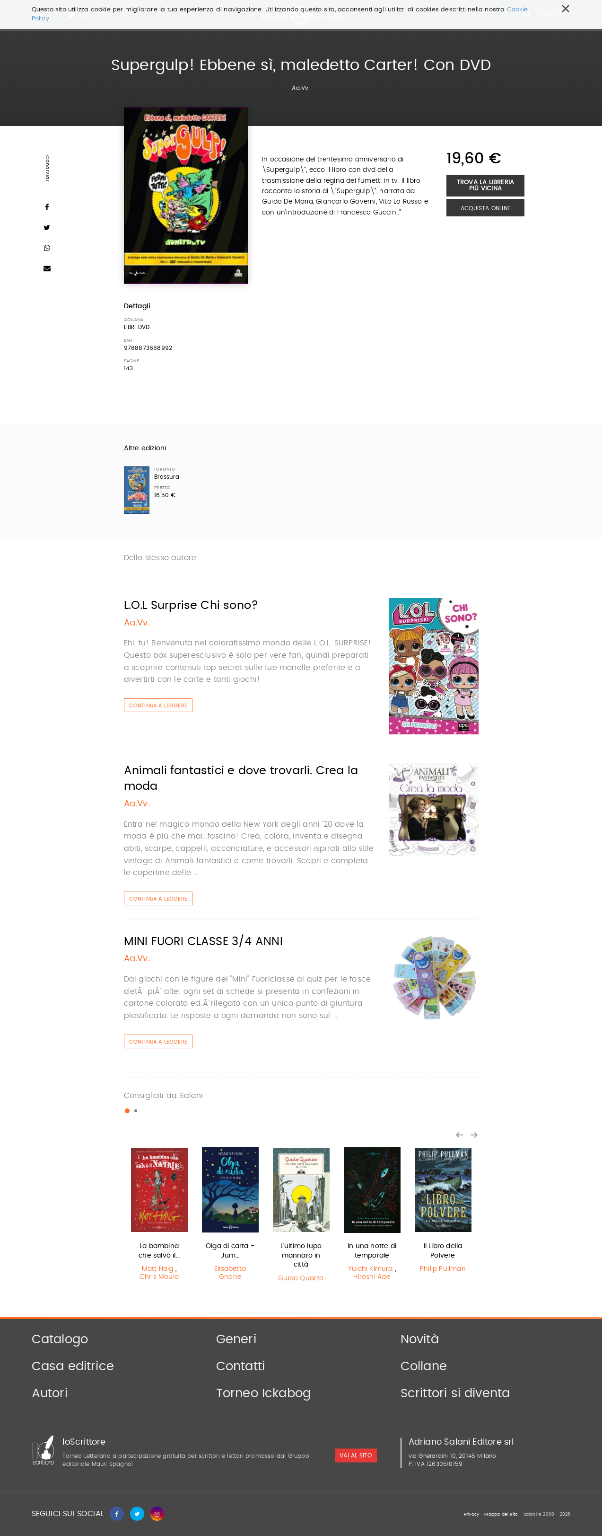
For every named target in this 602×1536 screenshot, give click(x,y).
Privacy (471, 1514)
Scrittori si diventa (455, 1393)
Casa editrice (73, 1366)
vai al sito (356, 1455)
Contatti (240, 1366)
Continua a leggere (158, 705)
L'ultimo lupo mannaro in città (301, 1255)
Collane (424, 1366)
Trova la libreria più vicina (485, 185)
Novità (420, 1339)
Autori (50, 1393)
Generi (236, 1339)
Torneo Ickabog (263, 1393)
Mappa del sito (501, 1514)
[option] (159, 1215)
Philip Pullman (443, 1269)
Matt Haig (158, 1269)
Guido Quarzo (300, 1278)
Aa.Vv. (301, 88)
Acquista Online (485, 208)
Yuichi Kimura (370, 1269)
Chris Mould (159, 1277)
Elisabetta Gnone (230, 1273)
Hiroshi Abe (371, 1277)
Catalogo (60, 1339)
